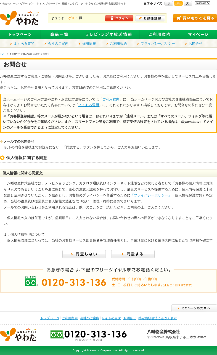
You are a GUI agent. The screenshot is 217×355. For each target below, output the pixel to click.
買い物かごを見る (195, 18)
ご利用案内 (159, 34)
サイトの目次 (111, 318)
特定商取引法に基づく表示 (157, 318)
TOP (2, 53)
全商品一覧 (59, 34)
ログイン (119, 18)
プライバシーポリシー (158, 43)
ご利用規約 (118, 43)
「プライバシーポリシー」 (151, 195)
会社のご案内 (58, 43)
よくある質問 (24, 43)
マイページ (198, 34)
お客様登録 (150, 18)
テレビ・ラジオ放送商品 (109, 34)
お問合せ (195, 43)
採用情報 (89, 43)
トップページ (20, 34)
